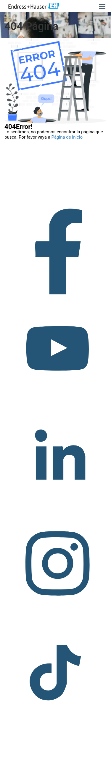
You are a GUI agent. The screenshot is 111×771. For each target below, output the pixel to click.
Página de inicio (67, 137)
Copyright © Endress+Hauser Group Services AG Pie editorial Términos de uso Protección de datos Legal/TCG (55, 757)
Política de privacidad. (58, 767)
